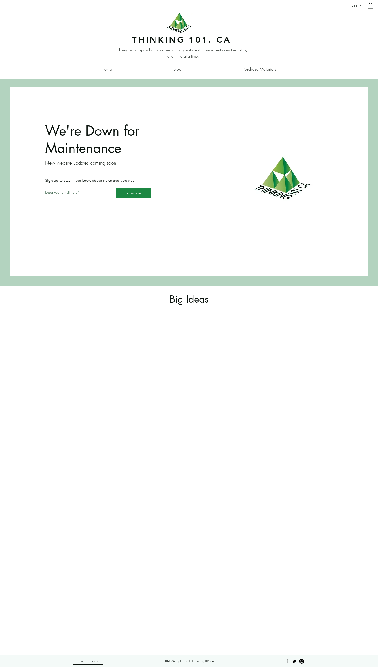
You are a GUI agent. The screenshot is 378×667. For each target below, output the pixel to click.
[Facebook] (287, 661)
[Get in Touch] (88, 661)
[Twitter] (294, 661)
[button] (370, 5)
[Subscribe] (133, 193)
